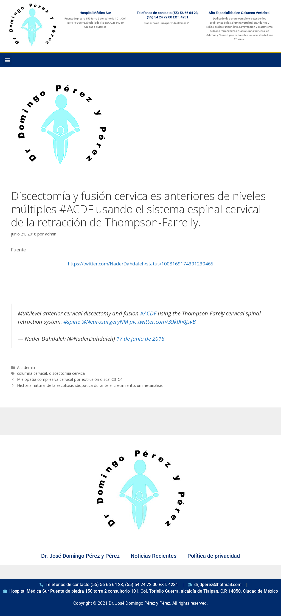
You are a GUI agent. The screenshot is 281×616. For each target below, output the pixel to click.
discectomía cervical (67, 373)
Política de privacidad (213, 556)
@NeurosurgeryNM (105, 321)
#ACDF (148, 313)
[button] (7, 60)
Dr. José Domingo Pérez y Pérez (80, 556)
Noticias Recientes (153, 556)
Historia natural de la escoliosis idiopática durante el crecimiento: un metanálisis (90, 385)
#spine (71, 321)
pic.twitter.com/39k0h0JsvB (163, 321)
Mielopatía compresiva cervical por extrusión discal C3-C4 (69, 379)
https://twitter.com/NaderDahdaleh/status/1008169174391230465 (140, 263)
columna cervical (32, 373)
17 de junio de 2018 (140, 338)
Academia (26, 367)
